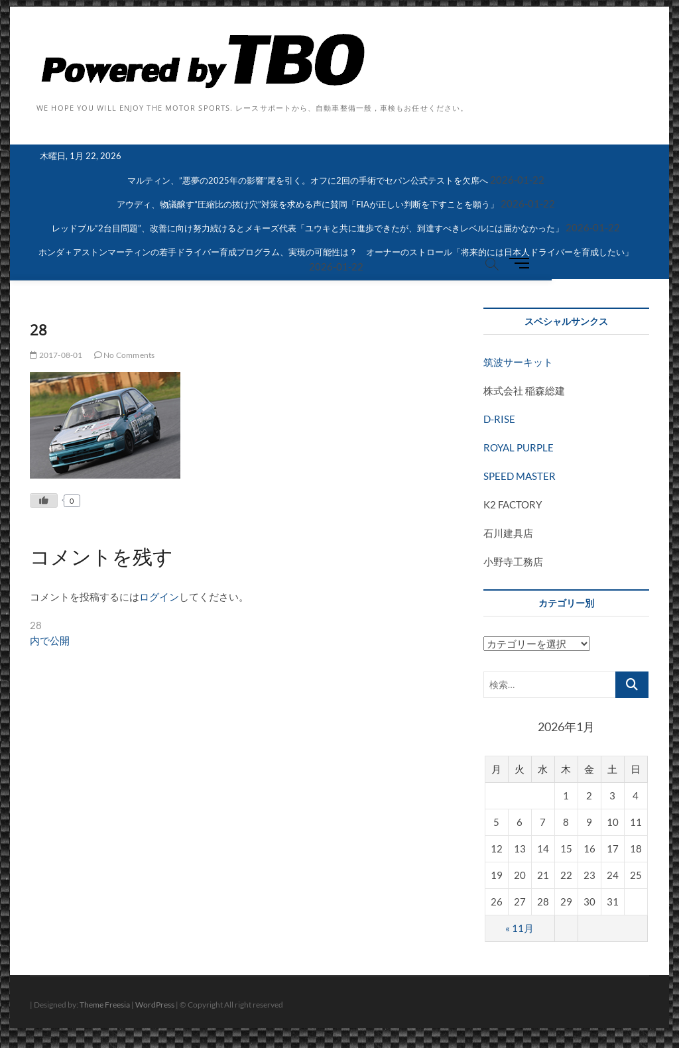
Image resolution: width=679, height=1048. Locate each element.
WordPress (154, 1005)
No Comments (124, 355)
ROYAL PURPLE (518, 447)
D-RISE (499, 419)
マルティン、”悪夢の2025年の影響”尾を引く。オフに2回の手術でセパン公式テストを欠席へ (307, 180)
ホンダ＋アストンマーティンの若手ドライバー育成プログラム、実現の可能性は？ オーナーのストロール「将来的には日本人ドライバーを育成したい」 (335, 252)
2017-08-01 (56, 355)
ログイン (159, 597)
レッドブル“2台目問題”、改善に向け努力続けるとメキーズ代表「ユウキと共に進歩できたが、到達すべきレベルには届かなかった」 (308, 228)
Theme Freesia (105, 1005)
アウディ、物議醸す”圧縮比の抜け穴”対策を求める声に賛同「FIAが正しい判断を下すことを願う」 (308, 204)
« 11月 (519, 928)
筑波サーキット (518, 362)
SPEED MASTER (519, 476)
